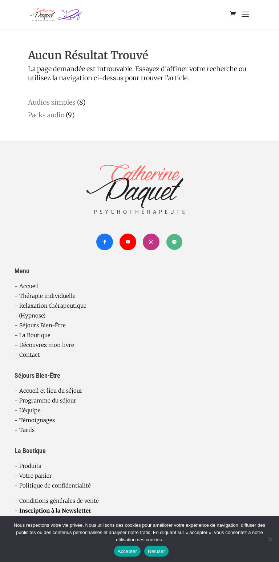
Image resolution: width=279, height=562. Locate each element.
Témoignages (37, 420)
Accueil (29, 286)
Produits (30, 465)
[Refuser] (270, 539)
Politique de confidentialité (55, 485)
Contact (29, 354)
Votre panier (35, 475)
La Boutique (34, 335)
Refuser (156, 551)
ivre (69, 344)
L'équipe (30, 410)
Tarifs (27, 429)
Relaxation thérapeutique (52, 305)
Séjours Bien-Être (42, 325)
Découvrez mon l (41, 344)
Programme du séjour (47, 400)
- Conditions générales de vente (57, 500)
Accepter (127, 551)
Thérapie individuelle (47, 295)
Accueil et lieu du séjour (50, 390)
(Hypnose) (30, 315)
